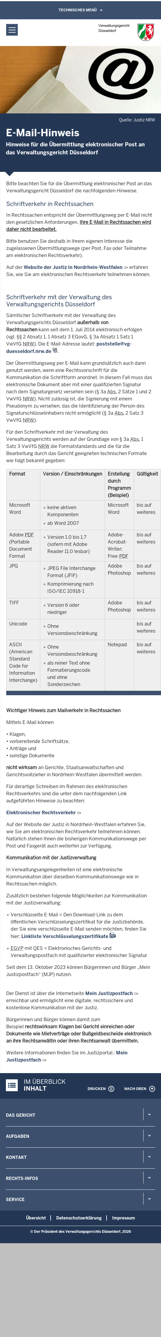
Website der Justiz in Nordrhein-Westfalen (73, 267)
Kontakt (16, 1157)
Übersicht (36, 1218)
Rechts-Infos (22, 1178)
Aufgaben (17, 1136)
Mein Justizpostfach (109, 993)
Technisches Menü (78, 10)
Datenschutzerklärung (79, 1218)
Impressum (123, 1218)
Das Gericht (20, 1115)
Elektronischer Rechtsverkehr (41, 813)
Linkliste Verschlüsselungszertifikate (64, 936)
